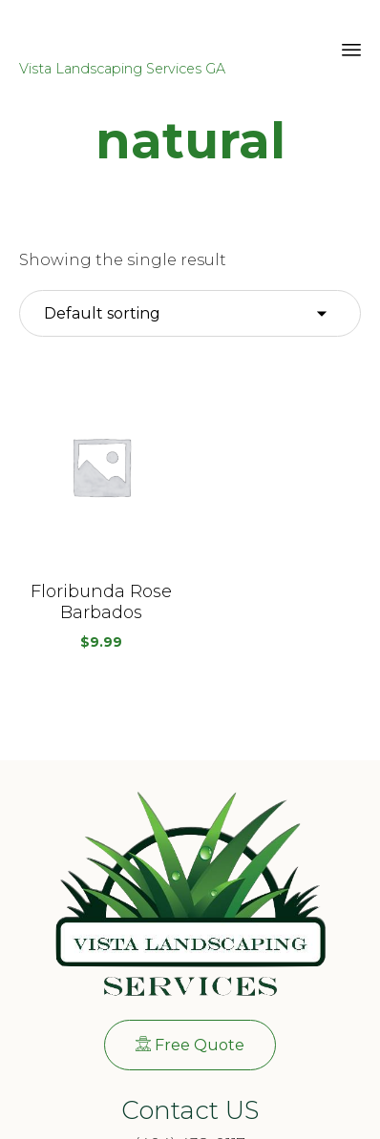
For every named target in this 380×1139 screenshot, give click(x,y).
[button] (101, 466)
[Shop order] (190, 314)
